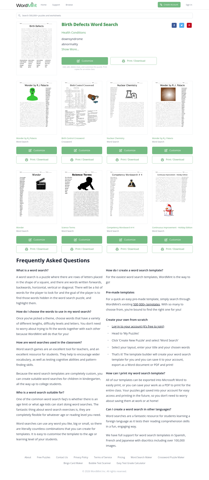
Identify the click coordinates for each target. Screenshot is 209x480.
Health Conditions (74, 32)
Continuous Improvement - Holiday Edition (172, 227)
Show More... (70, 49)
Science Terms (68, 227)
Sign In (189, 4)
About (28, 457)
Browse (69, 4)
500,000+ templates (146, 304)
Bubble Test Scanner (100, 463)
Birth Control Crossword (73, 138)
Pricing (121, 457)
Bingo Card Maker (73, 463)
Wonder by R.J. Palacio (162, 138)
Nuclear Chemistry (115, 138)
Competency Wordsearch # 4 (120, 227)
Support (56, 4)
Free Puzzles (43, 457)
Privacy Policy (81, 457)
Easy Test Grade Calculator (131, 463)
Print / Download (133, 61)
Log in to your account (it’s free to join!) (138, 326)
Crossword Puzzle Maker (171, 457)
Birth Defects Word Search (90, 24)
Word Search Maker (141, 457)
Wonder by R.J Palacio (26, 138)
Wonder (20, 227)
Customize (84, 61)
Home (44, 4)
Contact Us (62, 457)
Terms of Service (103, 457)
